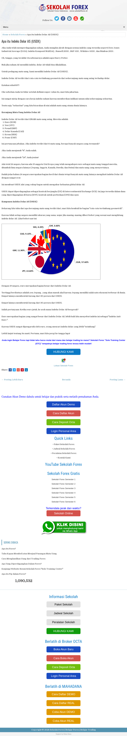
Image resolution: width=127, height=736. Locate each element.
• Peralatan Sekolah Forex (63, 453)
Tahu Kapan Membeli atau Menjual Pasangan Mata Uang (29, 553)
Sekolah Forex (18, 34)
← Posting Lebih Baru (12, 379)
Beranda (66, 379)
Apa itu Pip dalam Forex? (14, 574)
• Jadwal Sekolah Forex (63, 449)
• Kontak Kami (63, 458)
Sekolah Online (63, 513)
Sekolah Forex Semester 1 (63, 479)
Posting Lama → (117, 379)
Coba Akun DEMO (63, 712)
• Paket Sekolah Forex (63, 444)
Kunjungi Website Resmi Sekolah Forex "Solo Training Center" (32, 569)
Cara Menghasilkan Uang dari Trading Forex (23, 559)
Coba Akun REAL (63, 720)
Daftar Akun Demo (63, 404)
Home (5, 34)
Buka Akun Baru (63, 649)
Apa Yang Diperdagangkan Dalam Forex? (22, 564)
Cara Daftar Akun (63, 413)
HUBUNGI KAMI (63, 351)
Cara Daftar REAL (63, 703)
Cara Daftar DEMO (63, 694)
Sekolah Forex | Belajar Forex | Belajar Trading (73, 730)
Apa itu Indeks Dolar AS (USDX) (21, 41)
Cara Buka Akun (63, 658)
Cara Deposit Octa (63, 422)
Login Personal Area (63, 431)
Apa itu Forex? (9, 549)
